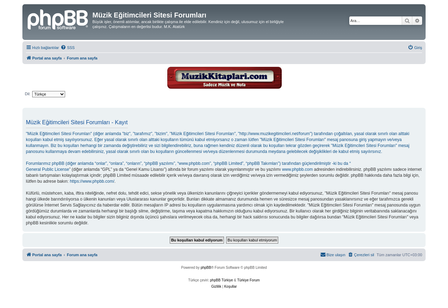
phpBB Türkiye (221, 280)
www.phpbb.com (297, 169)
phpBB (206, 268)
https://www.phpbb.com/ (92, 181)
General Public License (47, 169)
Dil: (27, 94)
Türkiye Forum (248, 280)
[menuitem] (68, 47)
